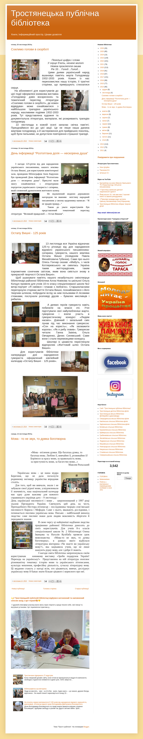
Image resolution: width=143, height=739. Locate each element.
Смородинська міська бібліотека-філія (114, 419)
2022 (102, 61)
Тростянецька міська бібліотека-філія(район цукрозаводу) (112, 415)
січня (104, 140)
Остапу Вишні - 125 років (28, 233)
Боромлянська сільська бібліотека (113, 430)
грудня (105, 90)
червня (105, 124)
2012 (102, 147)
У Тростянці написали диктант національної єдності (111, 191)
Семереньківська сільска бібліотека (113, 455)
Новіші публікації (18, 589)
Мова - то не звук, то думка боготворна (38, 438)
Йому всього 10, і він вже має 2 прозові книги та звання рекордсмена (115, 195)
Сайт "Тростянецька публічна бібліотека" (115, 408)
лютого (105, 137)
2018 (102, 74)
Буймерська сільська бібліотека (112, 433)
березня (105, 134)
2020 (102, 67)
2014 (102, 87)
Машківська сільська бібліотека (112, 444)
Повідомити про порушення (111, 157)
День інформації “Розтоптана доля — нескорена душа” (49, 153)
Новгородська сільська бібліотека (112, 447)
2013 (102, 144)
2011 (102, 150)
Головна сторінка (49, 589)
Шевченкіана (104, 479)
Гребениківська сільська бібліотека (113, 435)
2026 (102, 48)
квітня (104, 130)
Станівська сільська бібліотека (111, 452)
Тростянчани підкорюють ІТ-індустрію (38, 675)
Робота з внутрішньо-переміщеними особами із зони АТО (106, 486)
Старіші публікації (82, 589)
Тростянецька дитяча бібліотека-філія (114, 411)
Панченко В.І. (105, 170)
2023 (102, 58)
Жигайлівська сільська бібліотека (112, 438)
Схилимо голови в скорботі (30, 49)
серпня (105, 118)
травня (105, 127)
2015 (102, 83)
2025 (102, 51)
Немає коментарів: (35, 141)
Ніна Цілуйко (104, 167)
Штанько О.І (104, 173)
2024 (102, 55)
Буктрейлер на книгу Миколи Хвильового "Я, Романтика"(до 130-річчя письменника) (115, 185)
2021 (102, 64)
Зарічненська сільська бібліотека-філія (114, 424)
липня (104, 121)
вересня (105, 114)
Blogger (86, 727)
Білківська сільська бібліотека (111, 427)
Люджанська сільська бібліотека (112, 441)
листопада (106, 93)
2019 (102, 71)
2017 (102, 77)
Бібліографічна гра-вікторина (35, 689)
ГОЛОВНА (104, 476)
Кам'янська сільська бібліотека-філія (114, 421)
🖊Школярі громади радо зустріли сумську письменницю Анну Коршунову (115, 200)
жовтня (105, 111)
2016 (102, 80)
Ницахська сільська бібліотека (111, 449)
